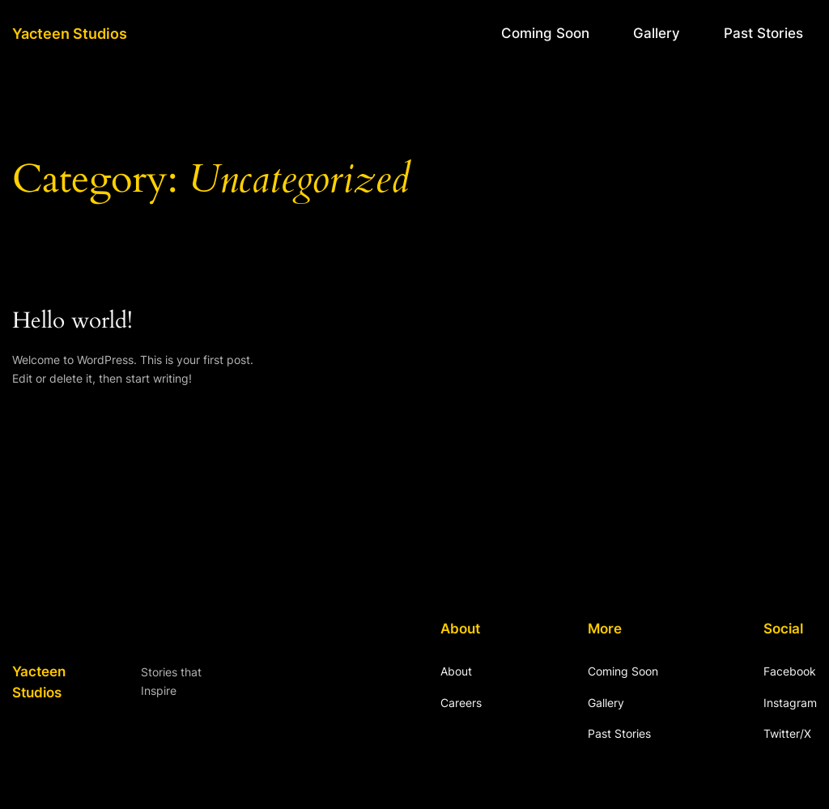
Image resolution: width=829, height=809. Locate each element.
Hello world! (72, 320)
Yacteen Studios (69, 33)
